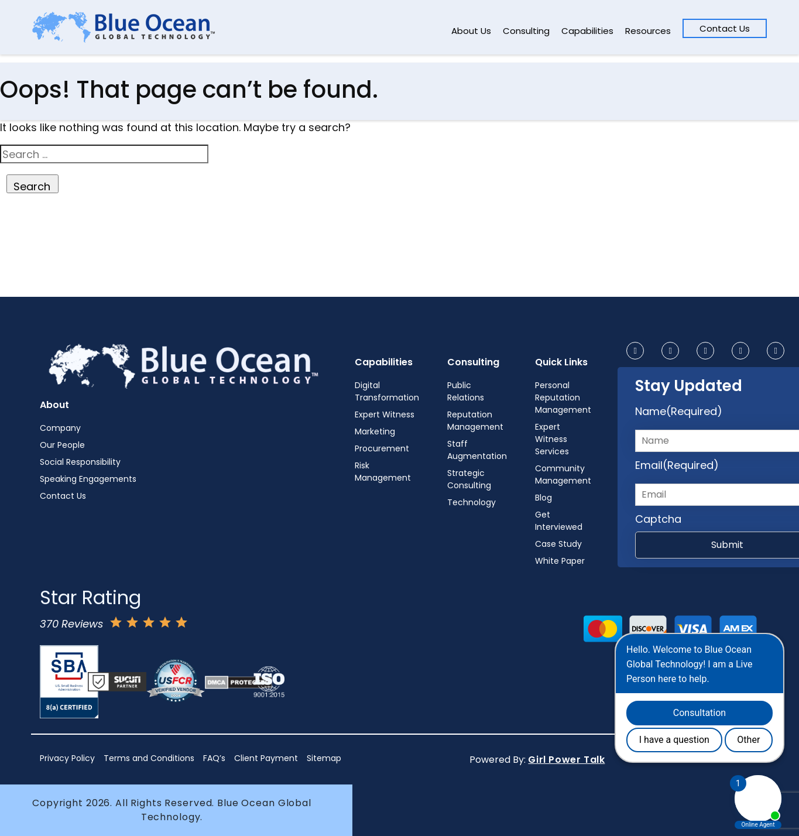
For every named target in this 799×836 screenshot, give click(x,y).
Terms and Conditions (149, 758)
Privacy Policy (67, 758)
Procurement (382, 448)
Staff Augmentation (477, 450)
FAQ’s (214, 758)
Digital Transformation (387, 391)
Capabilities (587, 31)
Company (60, 428)
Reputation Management (475, 421)
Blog (543, 497)
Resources (648, 31)
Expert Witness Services (552, 439)
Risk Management (383, 472)
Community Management (563, 474)
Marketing (375, 431)
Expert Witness (384, 414)
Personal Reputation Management (563, 397)
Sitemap (324, 758)
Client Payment (266, 758)
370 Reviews (71, 623)
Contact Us (724, 28)
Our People (62, 445)
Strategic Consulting (469, 479)
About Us (471, 31)
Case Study (558, 544)
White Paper (560, 561)
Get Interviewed (558, 521)
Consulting (526, 31)
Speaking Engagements (88, 479)
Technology (471, 502)
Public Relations (465, 391)
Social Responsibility (80, 462)
